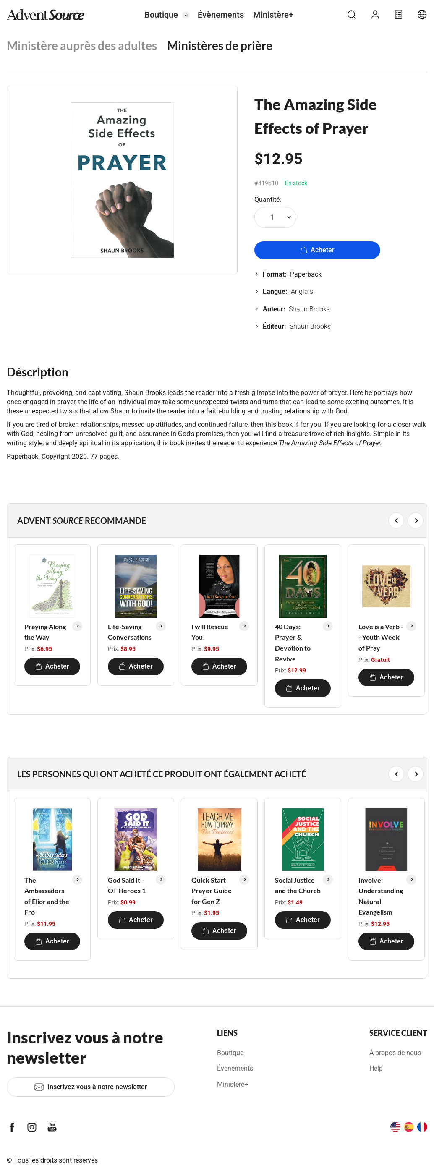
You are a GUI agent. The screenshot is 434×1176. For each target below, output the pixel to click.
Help (376, 1068)
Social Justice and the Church (298, 885)
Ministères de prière (219, 45)
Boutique (161, 15)
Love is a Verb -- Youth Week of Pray (380, 637)
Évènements (221, 15)
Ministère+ (273, 15)
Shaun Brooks (309, 309)
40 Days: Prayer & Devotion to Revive (293, 642)
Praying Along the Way (45, 631)
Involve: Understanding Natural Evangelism (380, 896)
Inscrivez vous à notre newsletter (90, 1087)
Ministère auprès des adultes (82, 45)
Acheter (318, 250)
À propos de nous (395, 1053)
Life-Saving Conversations (130, 631)
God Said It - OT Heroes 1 (127, 885)
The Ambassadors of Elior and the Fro (46, 896)
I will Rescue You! (209, 631)
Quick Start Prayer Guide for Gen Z (211, 890)
